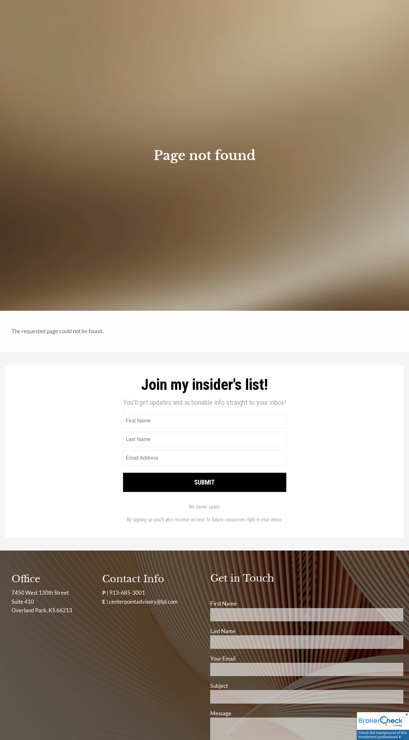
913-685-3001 (127, 592)
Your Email (247, 658)
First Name (223, 603)
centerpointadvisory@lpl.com (143, 601)
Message (245, 713)
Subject (243, 685)
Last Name (222, 631)
